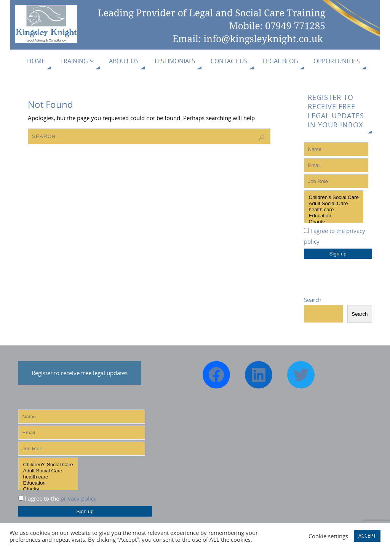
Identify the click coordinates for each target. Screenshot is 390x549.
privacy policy (79, 498)
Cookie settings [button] (328, 536)
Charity (334, 222)
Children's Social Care (334, 197)
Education (334, 216)
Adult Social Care (334, 204)
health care (334, 210)
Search (312, 299)
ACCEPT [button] (367, 535)
